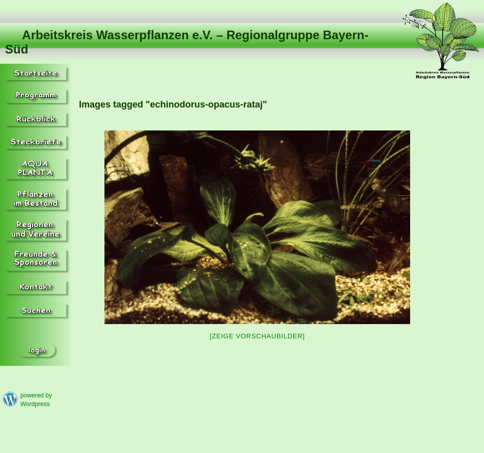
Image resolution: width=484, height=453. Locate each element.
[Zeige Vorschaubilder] (257, 336)
